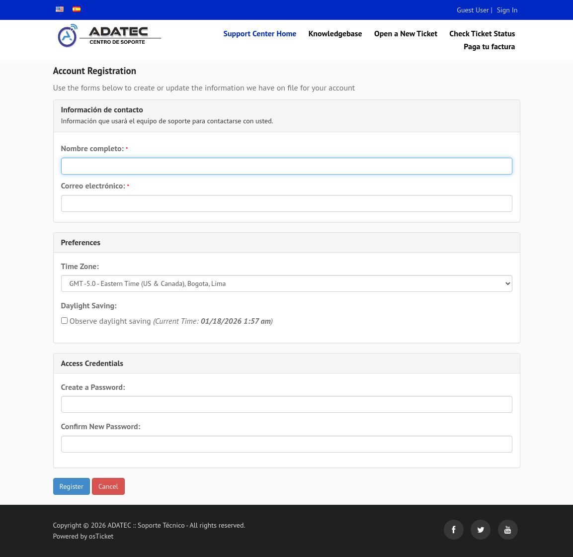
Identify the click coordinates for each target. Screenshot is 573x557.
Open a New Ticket (405, 33)
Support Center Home (259, 33)
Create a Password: (93, 387)
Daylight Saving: (89, 305)
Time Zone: (80, 266)
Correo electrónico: (95, 185)
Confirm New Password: (101, 426)
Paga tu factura (489, 46)
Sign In (507, 9)
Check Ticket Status (482, 33)
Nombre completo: (94, 148)
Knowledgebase (335, 33)
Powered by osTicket (83, 536)
